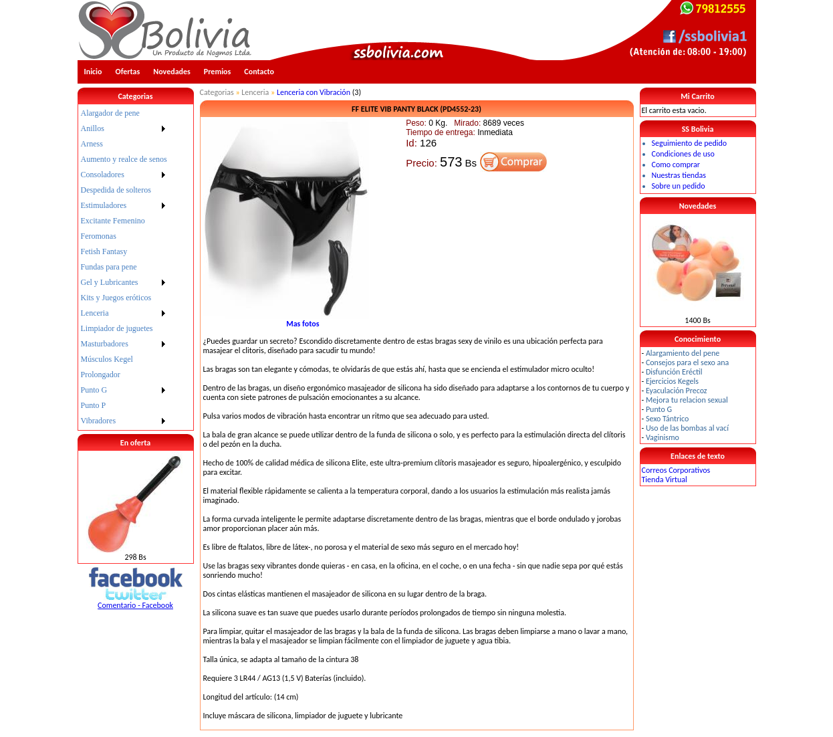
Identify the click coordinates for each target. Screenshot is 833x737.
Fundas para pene (109, 267)
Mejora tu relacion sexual (687, 400)
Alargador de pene (110, 113)
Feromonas (98, 236)
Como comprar (676, 164)
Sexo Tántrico (667, 418)
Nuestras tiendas (679, 175)
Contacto (259, 71)
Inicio (93, 71)
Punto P (93, 405)
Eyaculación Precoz (676, 390)
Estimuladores (104, 205)
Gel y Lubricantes (109, 282)
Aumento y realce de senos (124, 159)
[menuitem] (124, 113)
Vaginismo (662, 437)
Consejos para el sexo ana (687, 362)
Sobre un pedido (678, 186)
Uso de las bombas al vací (687, 428)
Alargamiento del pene (682, 353)
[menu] (124, 267)
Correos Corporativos (676, 470)
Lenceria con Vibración (313, 92)
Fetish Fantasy (104, 251)
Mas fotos (302, 323)
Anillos (92, 128)
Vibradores (98, 420)
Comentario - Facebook (135, 605)
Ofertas (128, 71)
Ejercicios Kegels (672, 381)
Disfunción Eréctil (674, 372)
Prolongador (100, 374)
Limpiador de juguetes (117, 328)
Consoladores (102, 174)
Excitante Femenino (113, 220)
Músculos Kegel (107, 359)
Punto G (94, 390)
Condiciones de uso (683, 154)
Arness (92, 143)
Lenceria (95, 313)
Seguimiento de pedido (689, 143)
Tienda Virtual (664, 479)
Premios (217, 71)
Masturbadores (104, 343)
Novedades (172, 71)
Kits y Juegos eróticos (116, 297)
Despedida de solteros (116, 190)
